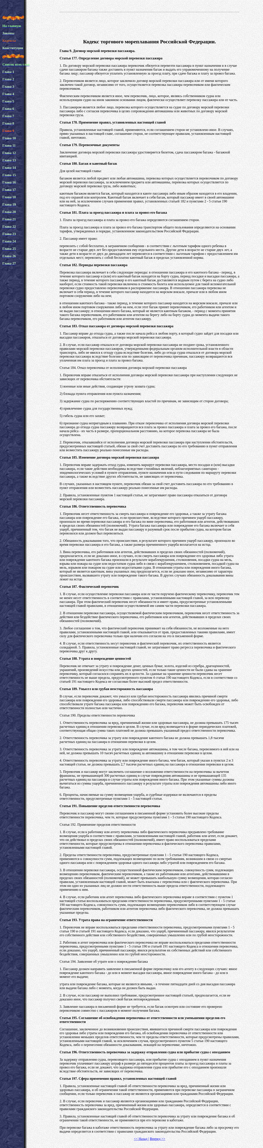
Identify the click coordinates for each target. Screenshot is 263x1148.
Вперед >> (157, 1139)
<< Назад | (141, 1139)
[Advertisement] (149, 24)
